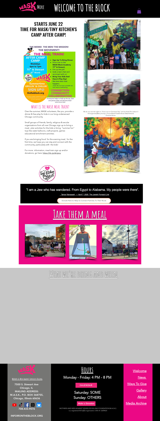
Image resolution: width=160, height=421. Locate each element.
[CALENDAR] (86, 385)
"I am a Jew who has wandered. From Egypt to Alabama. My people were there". (82, 190)
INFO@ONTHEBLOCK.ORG (27, 415)
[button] (139, 11)
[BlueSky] (38, 404)
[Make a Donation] (86, 403)
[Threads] (32, 404)
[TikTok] (20, 404)
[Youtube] (14, 404)
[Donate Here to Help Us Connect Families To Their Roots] (84, 200)
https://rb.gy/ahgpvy (52, 153)
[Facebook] (26, 404)
